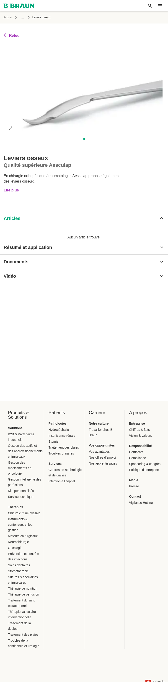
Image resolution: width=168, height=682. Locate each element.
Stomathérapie (18, 571)
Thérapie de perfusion (23, 594)
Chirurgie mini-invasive (24, 513)
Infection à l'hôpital (62, 481)
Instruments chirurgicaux (122, 17)
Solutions (15, 428)
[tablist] (84, 222)
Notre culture (99, 423)
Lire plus (11, 195)
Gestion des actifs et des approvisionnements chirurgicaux (25, 451)
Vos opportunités (102, 445)
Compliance (137, 458)
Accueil (7, 17)
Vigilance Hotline (141, 502)
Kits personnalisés (21, 491)
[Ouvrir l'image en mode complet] (10, 138)
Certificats (136, 452)
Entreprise (137, 423)
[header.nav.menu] (160, 5)
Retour (12, 45)
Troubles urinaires (61, 453)
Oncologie (15, 548)
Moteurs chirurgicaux (23, 536)
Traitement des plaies (23, 634)
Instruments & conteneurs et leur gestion (21, 524)
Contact (135, 496)
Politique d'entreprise (144, 470)
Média (133, 480)
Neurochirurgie (18, 542)
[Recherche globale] (150, 5)
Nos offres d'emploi (102, 457)
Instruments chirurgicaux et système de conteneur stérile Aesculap (60, 17)
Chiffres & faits (139, 429)
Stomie (54, 441)
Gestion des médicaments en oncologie (19, 468)
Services (55, 463)
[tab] (17, 224)
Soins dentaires (19, 565)
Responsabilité (140, 446)
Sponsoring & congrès (144, 464)
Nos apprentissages (103, 463)
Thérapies (15, 507)
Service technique (20, 497)
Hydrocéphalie (59, 429)
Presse (134, 486)
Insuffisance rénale (62, 435)
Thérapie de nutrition (22, 588)
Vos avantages (99, 451)
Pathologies (58, 423)
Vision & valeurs (140, 435)
